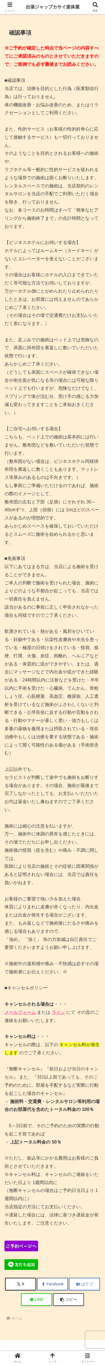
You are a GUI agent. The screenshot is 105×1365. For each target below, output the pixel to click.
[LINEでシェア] (36, 1299)
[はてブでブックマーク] (84, 1284)
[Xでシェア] (20, 1284)
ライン (58, 1012)
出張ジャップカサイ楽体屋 (53, 7)
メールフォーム (20, 1012)
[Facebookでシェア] (52, 1284)
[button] (68, 1299)
